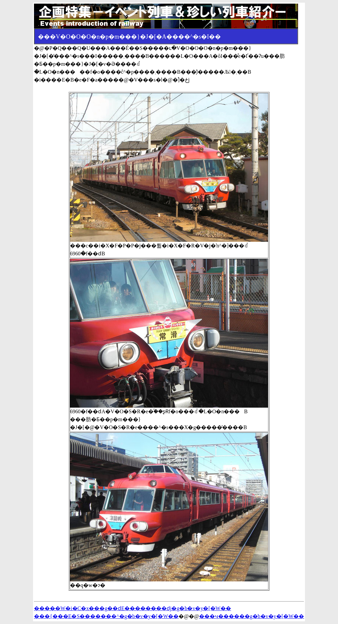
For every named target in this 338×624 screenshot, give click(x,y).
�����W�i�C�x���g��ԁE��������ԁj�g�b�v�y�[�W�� (132, 608)
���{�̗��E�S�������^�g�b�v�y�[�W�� (106, 616)
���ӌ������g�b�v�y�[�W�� (251, 616)
